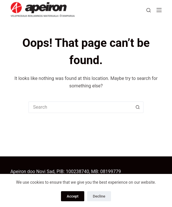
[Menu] (159, 10)
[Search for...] (80, 107)
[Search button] (138, 107)
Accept (73, 196)
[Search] (148, 10)
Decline (99, 196)
